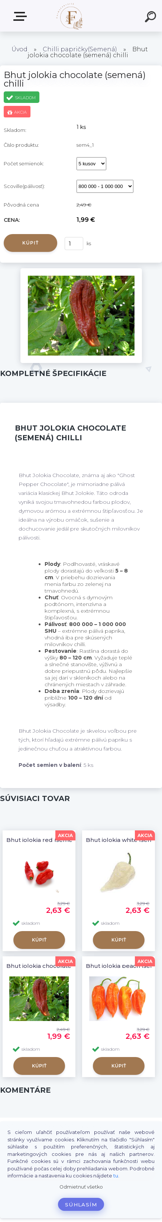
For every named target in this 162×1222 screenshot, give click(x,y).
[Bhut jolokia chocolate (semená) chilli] (81, 271)
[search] (151, 17)
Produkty (21, 16)
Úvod (19, 49)
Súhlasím (81, 1205)
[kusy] (74, 243)
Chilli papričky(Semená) (80, 49)
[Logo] (70, 15)
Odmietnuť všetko (81, 1187)
